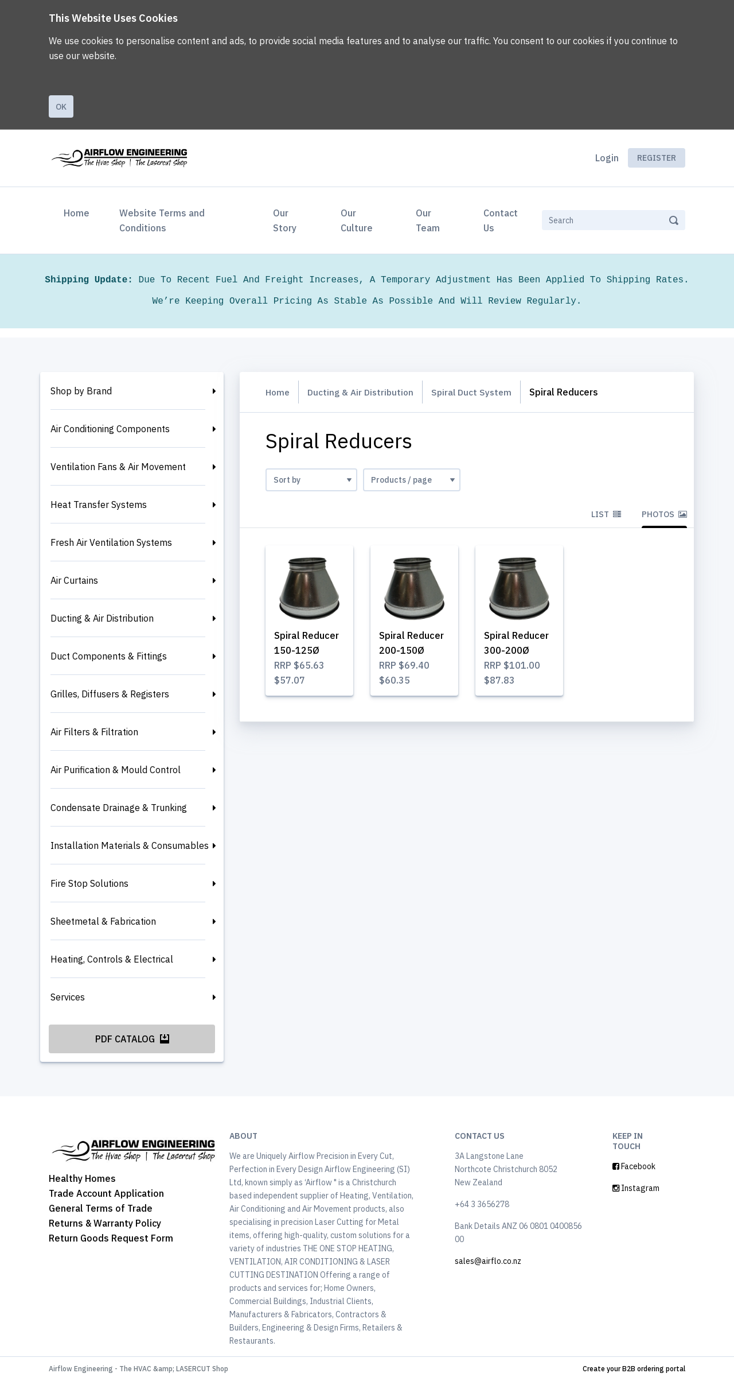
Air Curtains (74, 580)
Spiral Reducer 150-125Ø (308, 651)
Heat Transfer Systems (98, 504)
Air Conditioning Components (110, 429)
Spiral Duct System (478, 392)
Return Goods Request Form (111, 1238)
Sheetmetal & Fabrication (103, 921)
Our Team (428, 220)
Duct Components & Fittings (108, 656)
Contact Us (500, 220)
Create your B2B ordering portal (634, 1368)
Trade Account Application (106, 1193)
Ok (61, 107)
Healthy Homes (82, 1178)
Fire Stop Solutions (89, 883)
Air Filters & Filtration (94, 732)
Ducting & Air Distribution (102, 618)
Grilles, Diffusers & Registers (109, 694)
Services (67, 997)
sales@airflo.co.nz (488, 1261)
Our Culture (357, 220)
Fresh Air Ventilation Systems (111, 542)
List (606, 514)
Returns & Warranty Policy (105, 1223)
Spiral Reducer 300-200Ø (518, 651)
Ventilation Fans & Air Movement (118, 466)
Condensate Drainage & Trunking (118, 807)
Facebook (633, 1166)
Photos (664, 514)
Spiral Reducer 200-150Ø (413, 651)
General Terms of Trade (101, 1208)
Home (79, 212)
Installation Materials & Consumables (129, 845)
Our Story (284, 220)
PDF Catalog (132, 1039)
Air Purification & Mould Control (115, 769)
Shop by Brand (81, 391)
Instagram (635, 1188)
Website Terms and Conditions (162, 220)
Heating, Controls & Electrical (111, 959)
